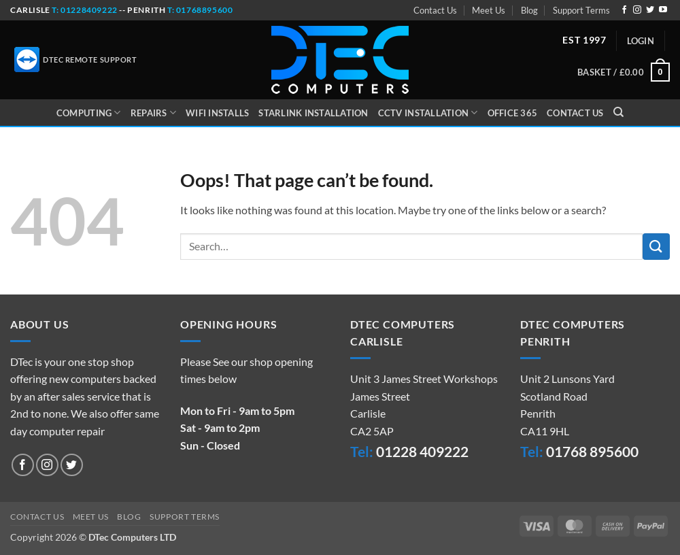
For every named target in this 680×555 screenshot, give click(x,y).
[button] (640, 41)
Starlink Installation (313, 112)
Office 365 (513, 112)
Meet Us (488, 10)
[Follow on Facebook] (624, 10)
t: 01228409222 (84, 10)
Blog (529, 10)
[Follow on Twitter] (650, 10)
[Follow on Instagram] (637, 10)
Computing (88, 112)
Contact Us (435, 10)
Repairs (153, 112)
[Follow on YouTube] (663, 10)
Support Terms (581, 10)
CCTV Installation (428, 112)
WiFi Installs (217, 112)
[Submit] (656, 246)
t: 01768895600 (200, 10)
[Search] (618, 112)
